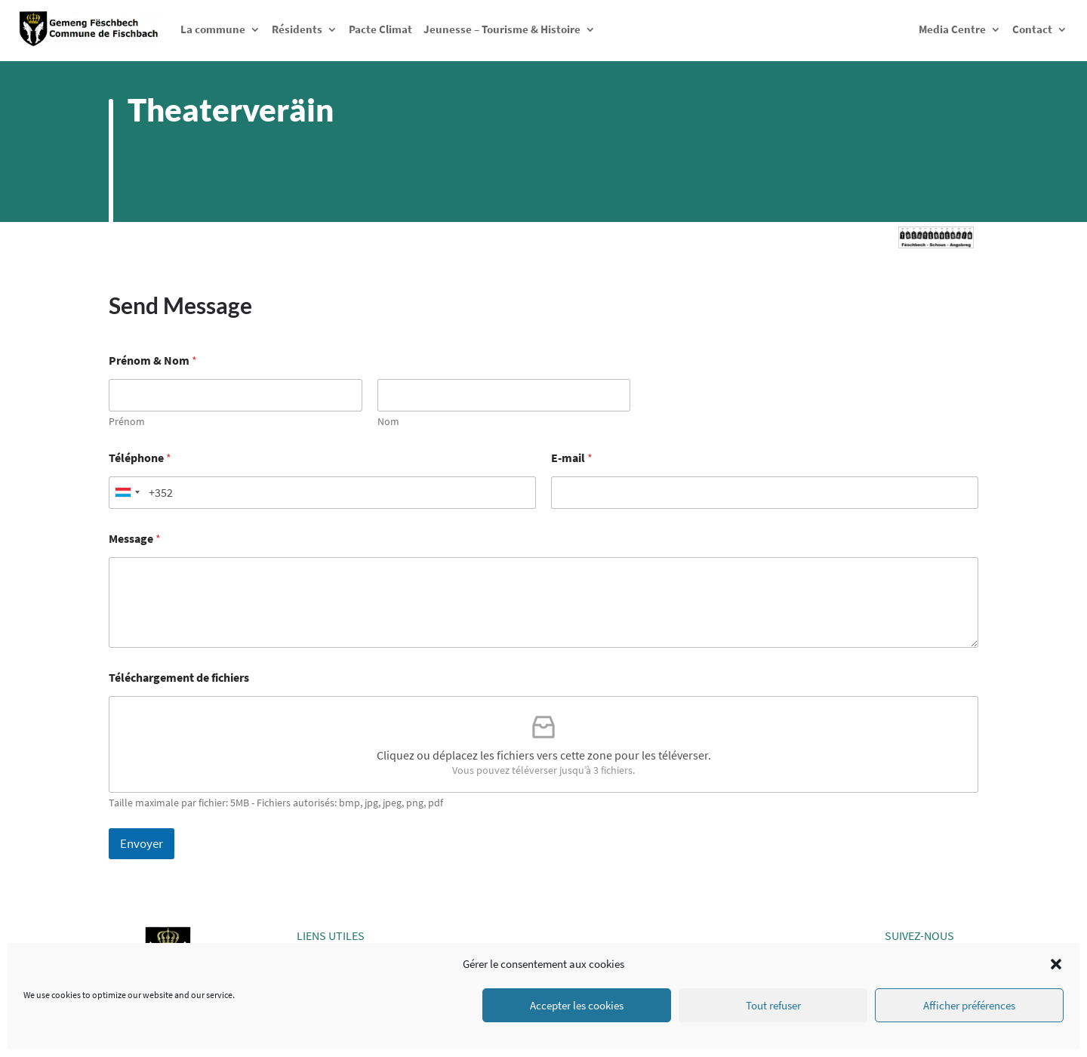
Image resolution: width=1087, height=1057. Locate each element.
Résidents (297, 29)
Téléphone (140, 458)
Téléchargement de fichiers (179, 677)
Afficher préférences (969, 1005)
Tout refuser (773, 1005)
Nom (388, 421)
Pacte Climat (380, 29)
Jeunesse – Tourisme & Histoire (501, 29)
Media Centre (952, 29)
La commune (212, 29)
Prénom (127, 421)
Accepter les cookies (577, 1005)
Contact (1032, 29)
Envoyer (141, 843)
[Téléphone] (322, 492)
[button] (1056, 964)
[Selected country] (127, 492)
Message (135, 539)
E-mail (572, 458)
